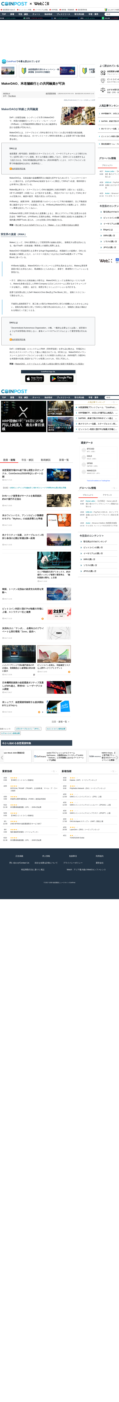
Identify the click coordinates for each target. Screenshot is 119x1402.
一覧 (113, 488)
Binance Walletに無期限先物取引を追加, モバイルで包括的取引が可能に (102, 525)
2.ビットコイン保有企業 (56, 729)
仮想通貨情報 (51, 93)
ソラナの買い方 (90, 565)
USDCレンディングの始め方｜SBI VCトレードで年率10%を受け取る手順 (38, 488)
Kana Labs (109, 171)
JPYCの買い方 (89, 571)
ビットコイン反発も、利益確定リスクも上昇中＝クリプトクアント (53, 666)
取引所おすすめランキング (95, 542)
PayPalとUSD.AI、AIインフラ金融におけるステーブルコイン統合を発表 (102, 514)
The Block (12, 96)
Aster (107, 193)
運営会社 (100, 863)
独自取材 (48, 14)
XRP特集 (53, 10)
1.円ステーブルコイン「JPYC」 (28, 729)
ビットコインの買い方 (93, 547)
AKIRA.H (6, 93)
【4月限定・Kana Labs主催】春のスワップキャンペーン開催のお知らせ (102, 503)
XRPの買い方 (89, 559)
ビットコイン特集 (24, 10)
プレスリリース (63, 14)
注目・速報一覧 (59, 721)
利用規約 (100, 856)
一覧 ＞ (114, 402)
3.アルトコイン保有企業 (10, 733)
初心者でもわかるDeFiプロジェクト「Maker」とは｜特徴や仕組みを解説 (47, 225)
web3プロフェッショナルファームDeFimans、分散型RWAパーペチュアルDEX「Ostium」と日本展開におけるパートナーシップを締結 (65, 756)
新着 (12, 14)
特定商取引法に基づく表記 (32, 870)
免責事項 (73, 856)
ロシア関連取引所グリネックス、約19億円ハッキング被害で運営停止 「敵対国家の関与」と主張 (53, 575)
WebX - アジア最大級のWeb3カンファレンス (86, 870)
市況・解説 (23, 14)
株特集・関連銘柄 (67, 10)
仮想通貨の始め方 (8, 10)
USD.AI (108, 182)
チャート (36, 14)
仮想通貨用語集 (19, 169)
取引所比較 (79, 14)
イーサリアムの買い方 (93, 553)
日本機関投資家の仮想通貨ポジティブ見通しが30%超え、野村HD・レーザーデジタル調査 (23, 685)
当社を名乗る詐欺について (46, 863)
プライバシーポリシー (73, 863)
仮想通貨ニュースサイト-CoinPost (64, 882)
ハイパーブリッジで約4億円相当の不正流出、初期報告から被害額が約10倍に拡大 (18, 668)
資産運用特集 (81, 10)
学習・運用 (93, 14)
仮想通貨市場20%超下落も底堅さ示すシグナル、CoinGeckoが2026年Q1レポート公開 (23, 473)
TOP (4, 14)
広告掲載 (19, 856)
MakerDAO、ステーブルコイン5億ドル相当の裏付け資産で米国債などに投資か (49, 364)
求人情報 (46, 856)
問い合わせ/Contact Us (19, 863)
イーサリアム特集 (40, 10)
